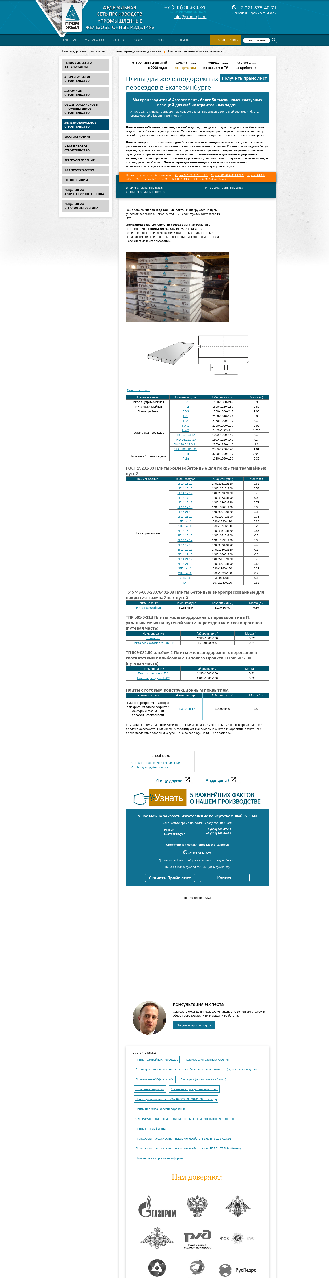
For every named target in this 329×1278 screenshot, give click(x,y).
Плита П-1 (153, 638)
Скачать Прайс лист (170, 878)
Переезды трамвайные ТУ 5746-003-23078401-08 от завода (176, 1099)
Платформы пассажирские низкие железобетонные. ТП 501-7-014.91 (183, 1138)
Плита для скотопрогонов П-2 (153, 643)
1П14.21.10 (185, 516)
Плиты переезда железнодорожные (137, 51)
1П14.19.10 (185, 507)
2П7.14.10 (185, 573)
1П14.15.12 (185, 483)
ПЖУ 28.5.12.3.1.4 (186, 444)
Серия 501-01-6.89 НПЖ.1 (191, 175)
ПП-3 (185, 411)
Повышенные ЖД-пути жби (154, 1079)
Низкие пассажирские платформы (159, 1158)
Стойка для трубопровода (149, 767)
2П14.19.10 (185, 554)
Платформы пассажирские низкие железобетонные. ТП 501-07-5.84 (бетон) (188, 1148)
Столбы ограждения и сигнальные (155, 762)
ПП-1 (185, 402)
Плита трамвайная (148, 607)
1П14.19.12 (185, 502)
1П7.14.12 (185, 521)
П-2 (185, 420)
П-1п (185, 453)
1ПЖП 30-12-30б (185, 449)
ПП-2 (185, 406)
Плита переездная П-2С (153, 678)
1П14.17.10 (185, 497)
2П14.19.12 (185, 549)
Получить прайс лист (244, 78)
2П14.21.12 (185, 559)
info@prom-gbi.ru (190, 16)
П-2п (185, 458)
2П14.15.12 (185, 530)
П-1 (185, 416)
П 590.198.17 (186, 709)
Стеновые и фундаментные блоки (194, 1089)
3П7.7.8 (185, 578)
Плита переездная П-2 (153, 673)
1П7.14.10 (185, 526)
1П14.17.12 (185, 493)
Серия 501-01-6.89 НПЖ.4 (159, 179)
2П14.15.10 (185, 535)
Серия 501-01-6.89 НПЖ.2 (227, 175)
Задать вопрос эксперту (194, 1025)
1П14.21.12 (185, 512)
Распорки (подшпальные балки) (203, 1079)
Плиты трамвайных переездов (156, 1059)
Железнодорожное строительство (83, 51)
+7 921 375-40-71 (254, 8)
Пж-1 (185, 425)
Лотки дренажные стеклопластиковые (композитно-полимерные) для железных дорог (196, 1069)
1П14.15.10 (185, 488)
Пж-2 (185, 430)
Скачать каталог (138, 390)
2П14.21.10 (185, 563)
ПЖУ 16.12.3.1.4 (185, 439)
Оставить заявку (225, 40)
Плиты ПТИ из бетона (150, 1128)
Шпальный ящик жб (149, 1089)
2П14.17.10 (185, 545)
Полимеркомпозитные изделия (207, 1059)
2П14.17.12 (185, 540)
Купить (224, 878)
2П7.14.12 (185, 568)
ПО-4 (185, 582)
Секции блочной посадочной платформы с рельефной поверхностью (184, 1118)
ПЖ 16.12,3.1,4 (186, 435)
